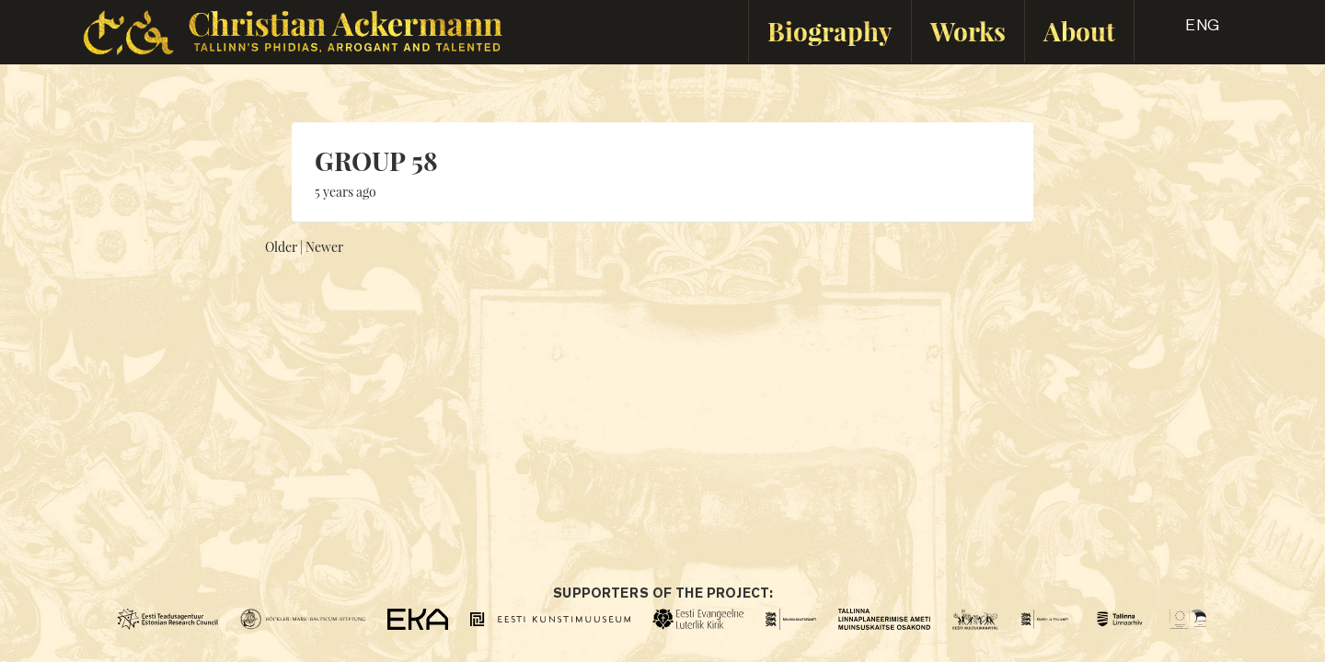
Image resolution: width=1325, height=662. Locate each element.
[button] (1186, 31)
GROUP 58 (376, 160)
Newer (324, 247)
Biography (830, 31)
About (1079, 31)
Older (281, 247)
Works (968, 31)
